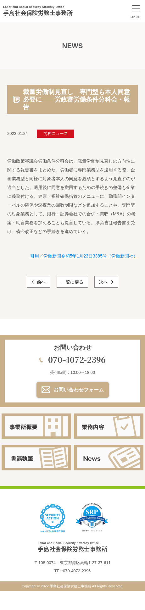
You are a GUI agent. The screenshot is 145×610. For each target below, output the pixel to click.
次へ (104, 282)
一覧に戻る (72, 282)
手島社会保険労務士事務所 (38, 10)
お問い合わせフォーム (78, 389)
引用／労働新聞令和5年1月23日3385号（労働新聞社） (84, 255)
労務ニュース (55, 133)
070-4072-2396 (77, 359)
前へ (41, 282)
